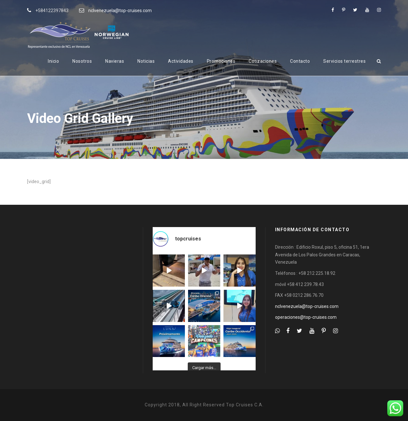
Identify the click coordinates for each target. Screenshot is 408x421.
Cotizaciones (263, 61)
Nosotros (82, 61)
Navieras (114, 61)
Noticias (146, 61)
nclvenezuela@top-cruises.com (120, 10)
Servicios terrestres (344, 61)
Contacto (300, 61)
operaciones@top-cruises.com (306, 317)
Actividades (180, 61)
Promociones (221, 61)
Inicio (53, 61)
